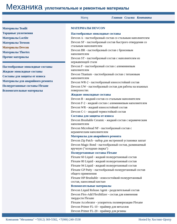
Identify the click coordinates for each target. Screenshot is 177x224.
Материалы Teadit (15, 28)
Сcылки (129, 17)
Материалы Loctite (15, 38)
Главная (117, 17)
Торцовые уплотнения (18, 33)
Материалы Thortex (16, 52)
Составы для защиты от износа (24, 76)
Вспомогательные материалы (23, 90)
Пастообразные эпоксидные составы (27, 66)
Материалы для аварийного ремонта (28, 81)
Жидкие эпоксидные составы (22, 71)
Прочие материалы (16, 57)
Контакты (144, 17)
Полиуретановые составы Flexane (25, 86)
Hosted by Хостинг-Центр (155, 219)
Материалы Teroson (16, 42)
